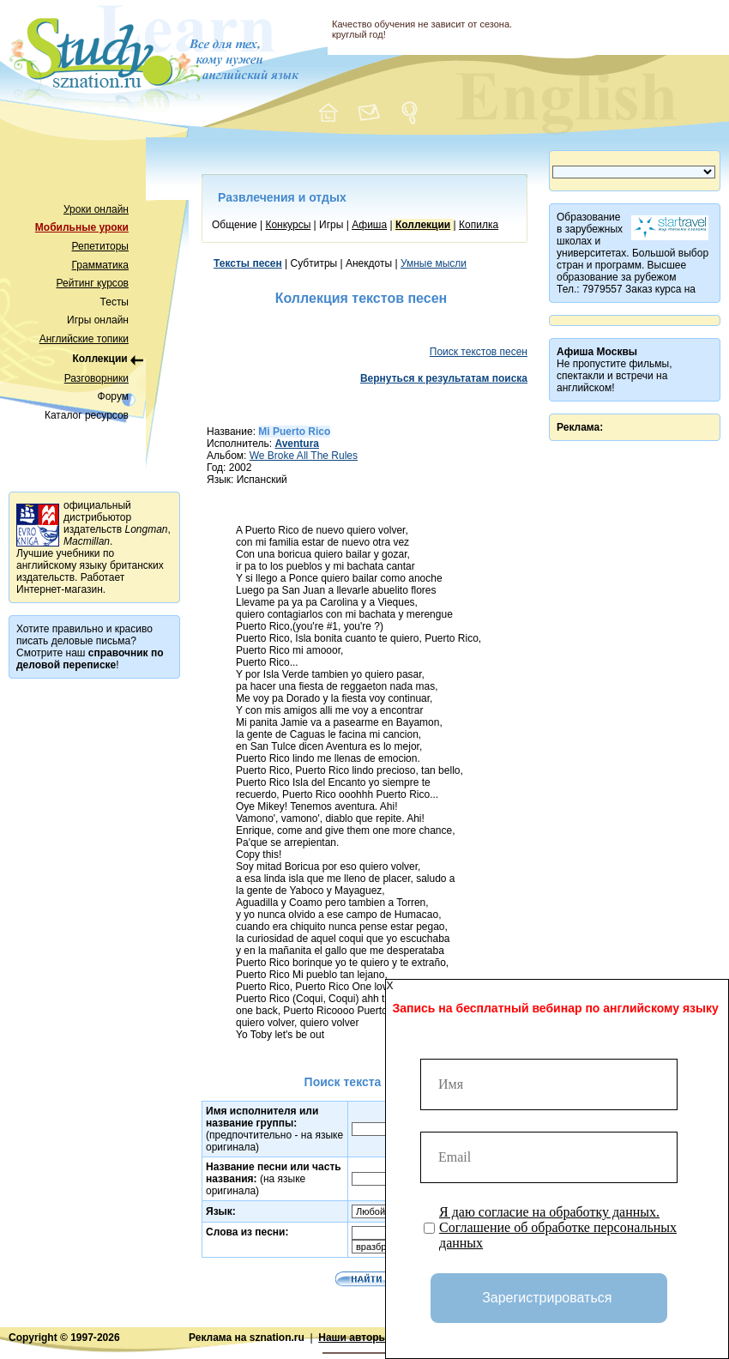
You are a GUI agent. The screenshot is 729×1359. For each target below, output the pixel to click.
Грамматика (100, 265)
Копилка (478, 225)
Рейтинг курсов (93, 283)
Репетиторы (100, 246)
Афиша (369, 225)
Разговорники (96, 378)
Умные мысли (434, 263)
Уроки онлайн (96, 209)
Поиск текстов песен (478, 352)
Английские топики (84, 339)
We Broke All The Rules (304, 456)
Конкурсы (287, 225)
